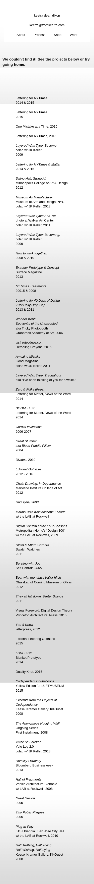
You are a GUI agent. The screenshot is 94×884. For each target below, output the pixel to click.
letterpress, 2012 (28, 627)
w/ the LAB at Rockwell (41, 514)
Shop (57, 35)
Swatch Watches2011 (32, 549)
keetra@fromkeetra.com (47, 25)
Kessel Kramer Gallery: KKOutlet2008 (39, 707)
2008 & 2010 (31, 255)
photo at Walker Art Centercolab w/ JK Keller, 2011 (36, 220)
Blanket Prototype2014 (29, 657)
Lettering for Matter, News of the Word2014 (43, 394)
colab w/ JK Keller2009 (36, 150)
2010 (26, 460)
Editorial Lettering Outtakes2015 (35, 641)
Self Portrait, (29, 566)
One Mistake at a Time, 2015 (36, 126)
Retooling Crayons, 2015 (34, 345)
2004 (33, 445)
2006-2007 (29, 429)
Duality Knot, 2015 (29, 672)
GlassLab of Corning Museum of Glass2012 (44, 582)
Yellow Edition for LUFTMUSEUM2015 (40, 685)
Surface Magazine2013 (37, 272)
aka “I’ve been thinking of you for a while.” (46, 377)
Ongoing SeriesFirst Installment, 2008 (38, 728)
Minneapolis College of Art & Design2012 (42, 183)
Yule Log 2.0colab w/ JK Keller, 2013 (33, 746)
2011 (39, 598)
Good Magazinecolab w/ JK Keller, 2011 (33, 361)
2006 (30, 814)
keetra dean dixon (47, 15)
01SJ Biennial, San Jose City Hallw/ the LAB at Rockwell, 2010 (40, 831)
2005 (25, 800)
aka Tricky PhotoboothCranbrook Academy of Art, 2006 (39, 326)
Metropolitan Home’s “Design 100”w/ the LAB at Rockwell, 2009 (41, 530)
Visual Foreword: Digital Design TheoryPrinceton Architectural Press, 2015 (44, 613)
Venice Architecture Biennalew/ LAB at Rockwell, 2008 (36, 784)
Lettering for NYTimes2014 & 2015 (31, 100)
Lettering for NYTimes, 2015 (36, 136)
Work (73, 35)
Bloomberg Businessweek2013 (34, 765)
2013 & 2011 (38, 305)
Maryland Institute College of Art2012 (39, 488)
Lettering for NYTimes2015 (31, 114)
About (21, 35)
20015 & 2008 (31, 288)
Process (39, 35)
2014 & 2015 (38, 166)
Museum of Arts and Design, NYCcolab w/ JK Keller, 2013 (40, 201)
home (19, 64)
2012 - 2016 (29, 471)
